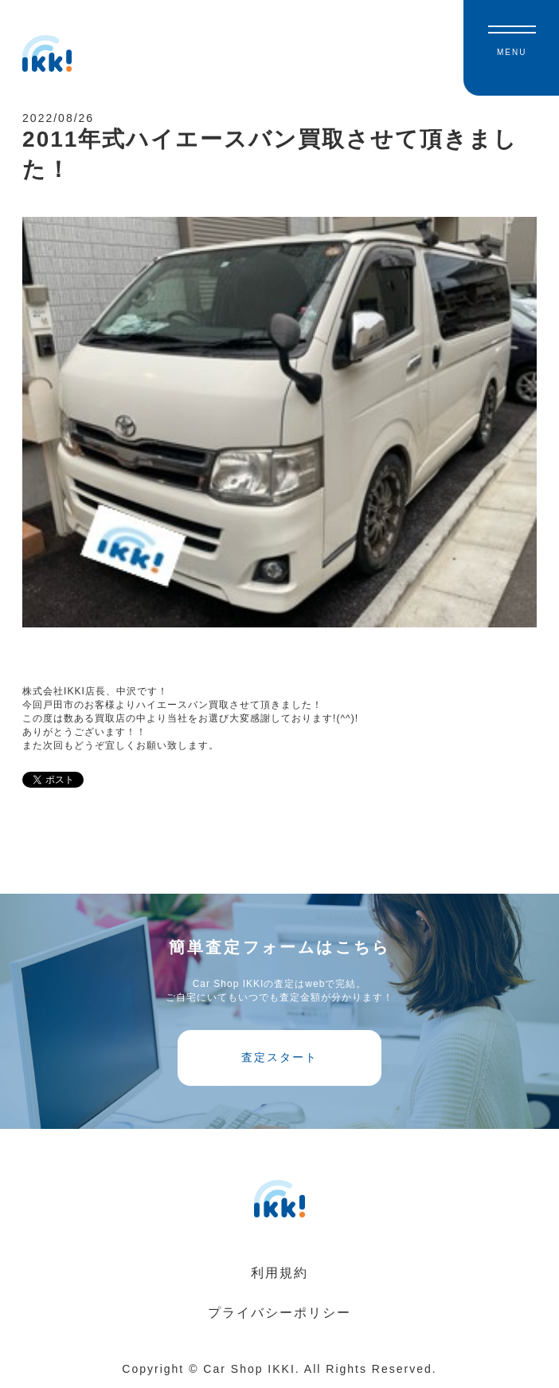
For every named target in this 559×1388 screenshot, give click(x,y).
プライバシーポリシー (279, 1312)
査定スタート (279, 1057)
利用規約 (279, 1273)
